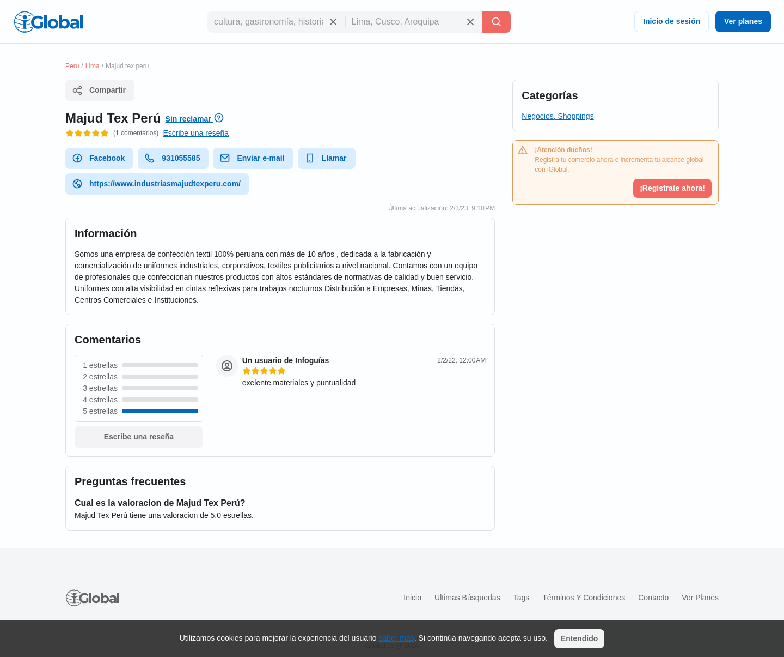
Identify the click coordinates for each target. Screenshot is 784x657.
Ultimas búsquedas (467, 597)
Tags (521, 597)
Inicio (412, 597)
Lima (92, 66)
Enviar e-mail (251, 158)
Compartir (99, 90)
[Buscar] (496, 22)
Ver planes (743, 21)
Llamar (325, 158)
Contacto (653, 597)
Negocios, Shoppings (557, 116)
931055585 (172, 158)
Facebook (98, 158)
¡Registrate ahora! (672, 188)
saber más (396, 638)
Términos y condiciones (583, 597)
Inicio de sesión (671, 21)
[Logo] (48, 22)
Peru (72, 66)
